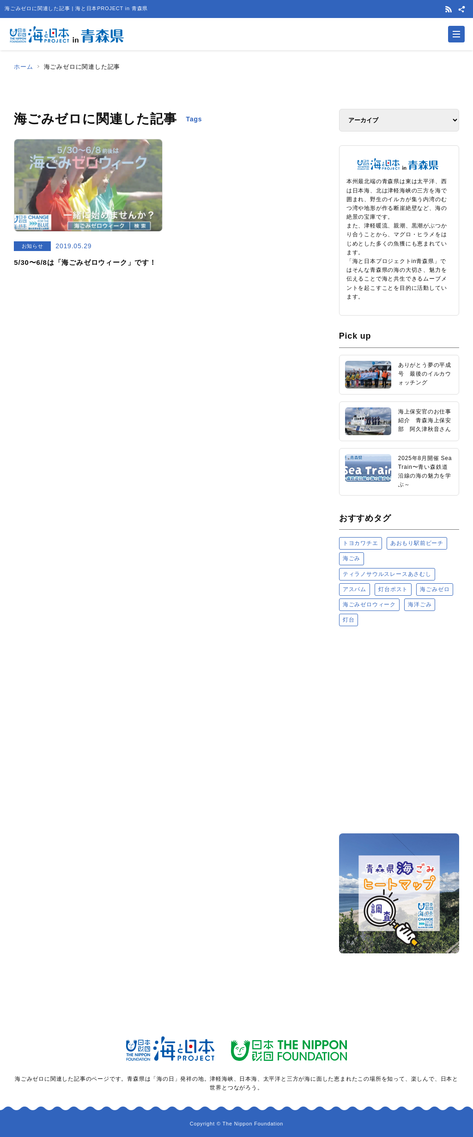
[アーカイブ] (399, 120)
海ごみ (351, 558)
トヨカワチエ (360, 543)
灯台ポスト (393, 589)
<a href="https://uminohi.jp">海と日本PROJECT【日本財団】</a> (399, 729)
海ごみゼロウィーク (369, 604)
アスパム (354, 589)
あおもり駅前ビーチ (416, 543)
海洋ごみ (419, 604)
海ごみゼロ (434, 589)
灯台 (349, 619)
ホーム (23, 66)
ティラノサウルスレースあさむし (387, 574)
